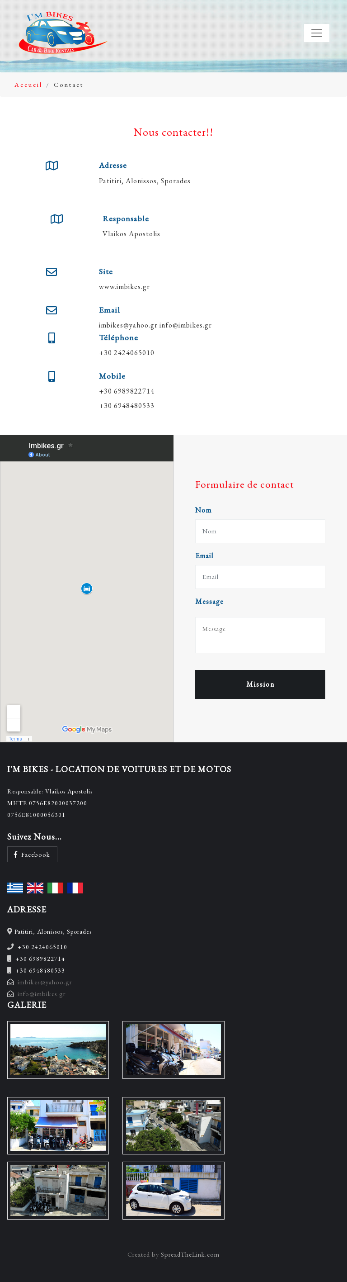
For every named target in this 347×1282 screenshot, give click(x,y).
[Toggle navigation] (316, 33)
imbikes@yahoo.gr (128, 325)
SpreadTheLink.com (190, 1254)
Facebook (32, 854)
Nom (203, 510)
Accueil (28, 84)
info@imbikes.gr (185, 325)
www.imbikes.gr (124, 286)
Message (209, 601)
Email (204, 555)
